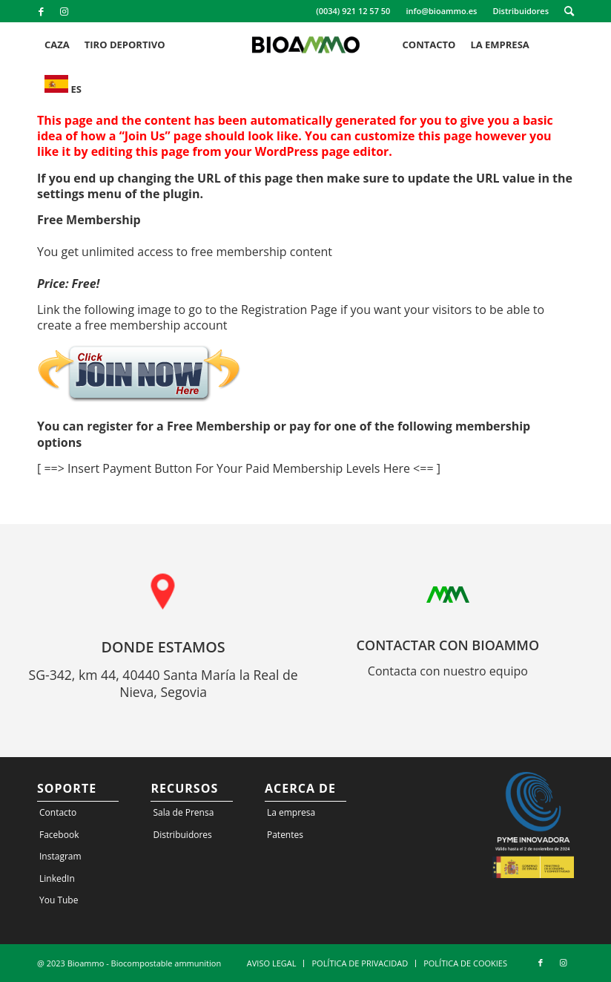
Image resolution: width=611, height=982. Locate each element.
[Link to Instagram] (64, 11)
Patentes (285, 834)
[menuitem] (353, 11)
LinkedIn (57, 878)
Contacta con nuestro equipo (448, 671)
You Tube (58, 900)
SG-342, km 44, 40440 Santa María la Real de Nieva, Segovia (163, 683)
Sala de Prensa (183, 812)
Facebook (59, 834)
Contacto (57, 812)
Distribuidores (520, 10)
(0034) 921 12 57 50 (353, 10)
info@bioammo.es (441, 10)
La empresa (291, 812)
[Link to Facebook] (41, 11)
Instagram (60, 856)
